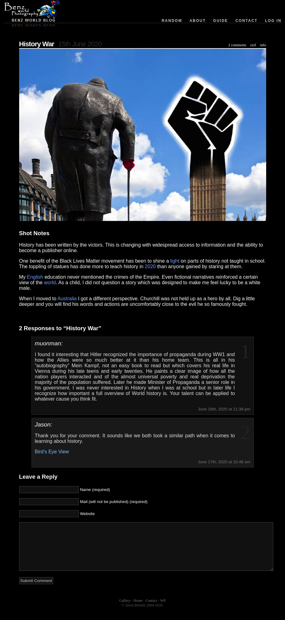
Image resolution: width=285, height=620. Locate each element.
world (50, 282)
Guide (220, 21)
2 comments (237, 45)
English (35, 277)
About (198, 21)
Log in (273, 21)
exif (253, 45)
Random (172, 21)
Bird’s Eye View (52, 451)
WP (163, 610)
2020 (150, 266)
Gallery (124, 610)
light (174, 261)
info (263, 45)
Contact (246, 21)
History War (36, 44)
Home (137, 610)
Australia (67, 298)
